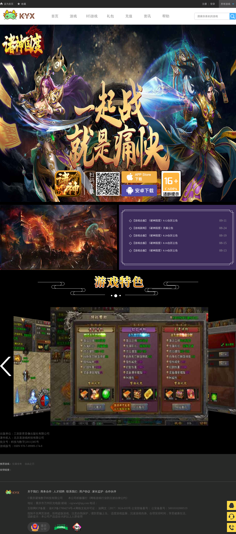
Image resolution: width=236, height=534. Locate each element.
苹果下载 (139, 177)
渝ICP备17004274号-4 (62, 508)
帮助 (165, 16)
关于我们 (33, 491)
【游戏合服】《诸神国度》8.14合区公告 (155, 250)
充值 (128, 16)
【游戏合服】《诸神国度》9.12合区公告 (155, 220)
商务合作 (46, 491)
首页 (54, 16)
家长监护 (97, 491)
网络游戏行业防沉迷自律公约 (108, 498)
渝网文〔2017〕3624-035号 (114, 508)
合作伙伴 (110, 491)
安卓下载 (139, 190)
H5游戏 (92, 16)
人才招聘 (59, 491)
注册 (204, 4)
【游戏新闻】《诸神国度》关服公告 (152, 228)
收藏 (21, 3)
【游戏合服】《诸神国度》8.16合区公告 (155, 242)
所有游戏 (227, 4)
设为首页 (6, 3)
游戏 (73, 16)
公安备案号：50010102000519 (169, 508)
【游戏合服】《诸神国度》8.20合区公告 (155, 235)
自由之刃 (29, 463)
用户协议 (84, 491)
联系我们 (71, 491)
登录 (212, 4)
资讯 (147, 16)
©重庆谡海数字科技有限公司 (45, 498)
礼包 (110, 16)
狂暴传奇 (17, 463)
